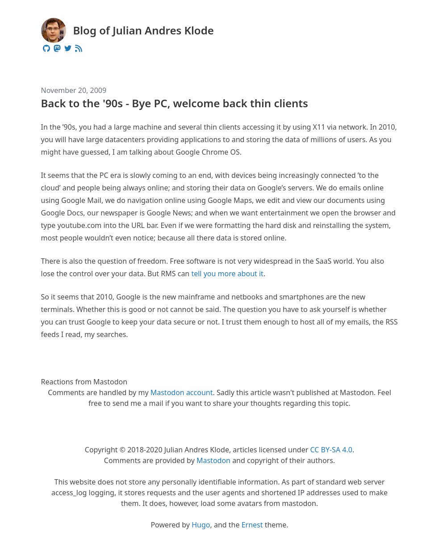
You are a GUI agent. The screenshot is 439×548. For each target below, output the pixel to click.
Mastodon (213, 460)
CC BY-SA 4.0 (331, 450)
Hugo (201, 525)
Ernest (252, 525)
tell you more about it (227, 273)
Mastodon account (182, 392)
